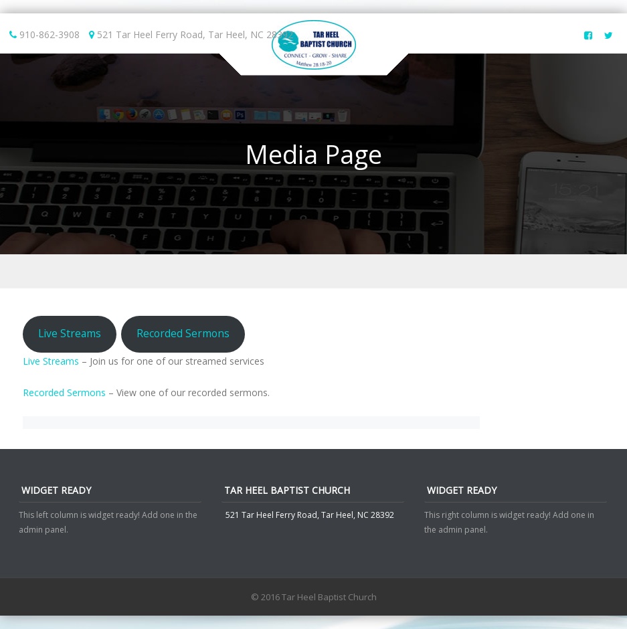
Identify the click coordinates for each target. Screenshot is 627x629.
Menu (313, 271)
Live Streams (69, 333)
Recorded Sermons (183, 333)
